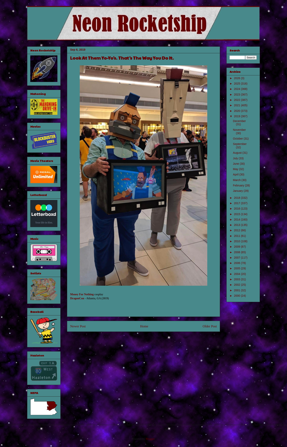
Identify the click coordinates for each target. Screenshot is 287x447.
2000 (237, 295)
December (239, 121)
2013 (237, 224)
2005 (237, 268)
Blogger (150, 438)
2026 (237, 78)
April (236, 174)
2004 (237, 274)
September (240, 144)
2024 (237, 89)
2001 (237, 290)
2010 (237, 241)
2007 (237, 257)
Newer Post (78, 326)
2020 (237, 110)
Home (144, 326)
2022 (237, 99)
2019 (237, 116)
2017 (237, 203)
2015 (237, 214)
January (238, 190)
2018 (237, 197)
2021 (237, 105)
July (236, 158)
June (236, 163)
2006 (237, 263)
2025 (237, 83)
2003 (237, 279)
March (237, 180)
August (237, 152)
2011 (237, 235)
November (239, 129)
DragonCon (77, 298)
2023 (237, 94)
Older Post (210, 326)
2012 (237, 230)
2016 (237, 208)
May (236, 169)
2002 (237, 284)
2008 (237, 252)
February (239, 185)
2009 (237, 246)
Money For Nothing (82, 294)
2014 (237, 219)
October (238, 138)
